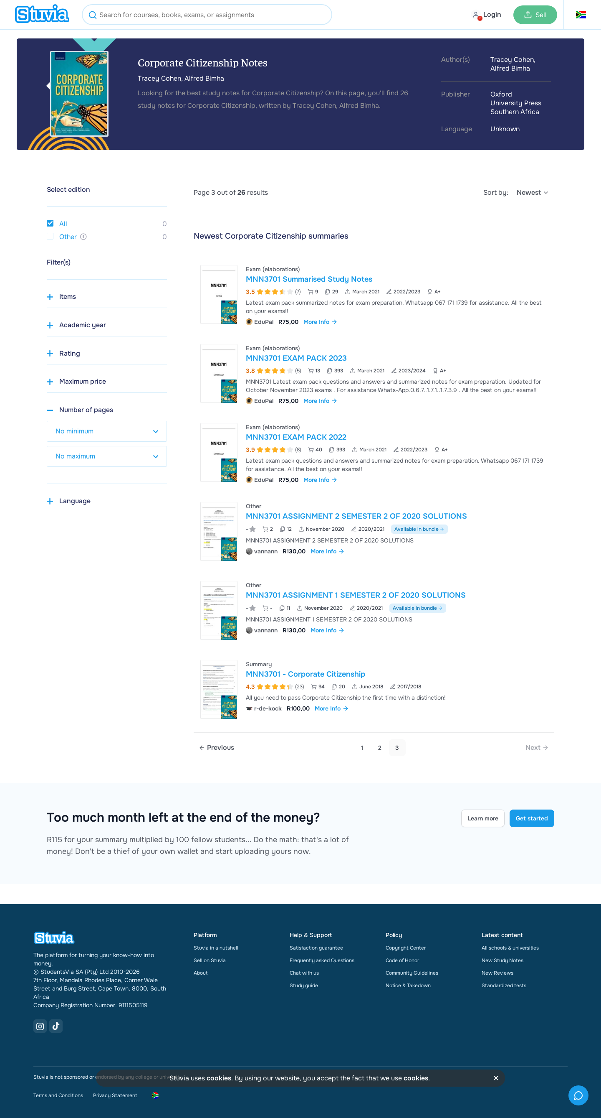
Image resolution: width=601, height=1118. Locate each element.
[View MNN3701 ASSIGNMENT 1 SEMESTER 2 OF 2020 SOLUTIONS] (374, 610)
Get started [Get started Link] (532, 818)
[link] (537, 748)
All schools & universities (510, 948)
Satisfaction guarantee (316, 948)
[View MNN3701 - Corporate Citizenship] (374, 689)
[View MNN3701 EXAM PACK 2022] (374, 452)
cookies (219, 1078)
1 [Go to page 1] (362, 747)
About (200, 973)
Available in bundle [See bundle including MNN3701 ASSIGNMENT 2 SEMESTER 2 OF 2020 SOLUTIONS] (419, 529)
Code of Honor (402, 960)
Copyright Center (406, 948)
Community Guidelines (412, 973)
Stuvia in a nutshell (216, 948)
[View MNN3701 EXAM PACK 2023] (374, 373)
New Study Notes (502, 960)
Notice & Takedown (408, 985)
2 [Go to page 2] (379, 747)
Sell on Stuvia (210, 960)
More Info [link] (320, 322)
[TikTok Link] (56, 1026)
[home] (42, 14)
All (63, 223)
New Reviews (497, 973)
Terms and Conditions (58, 1095)
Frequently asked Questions (322, 960)
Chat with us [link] (304, 973)
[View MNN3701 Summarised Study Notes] (374, 294)
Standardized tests (504, 985)
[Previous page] (216, 747)
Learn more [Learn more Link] (482, 818)
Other (68, 236)
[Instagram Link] (40, 1026)
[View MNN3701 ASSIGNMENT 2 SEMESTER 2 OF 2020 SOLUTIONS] (374, 531)
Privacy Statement (115, 1095)
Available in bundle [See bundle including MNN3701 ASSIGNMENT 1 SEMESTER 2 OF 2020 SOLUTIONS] (418, 608)
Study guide (304, 985)
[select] (533, 192)
